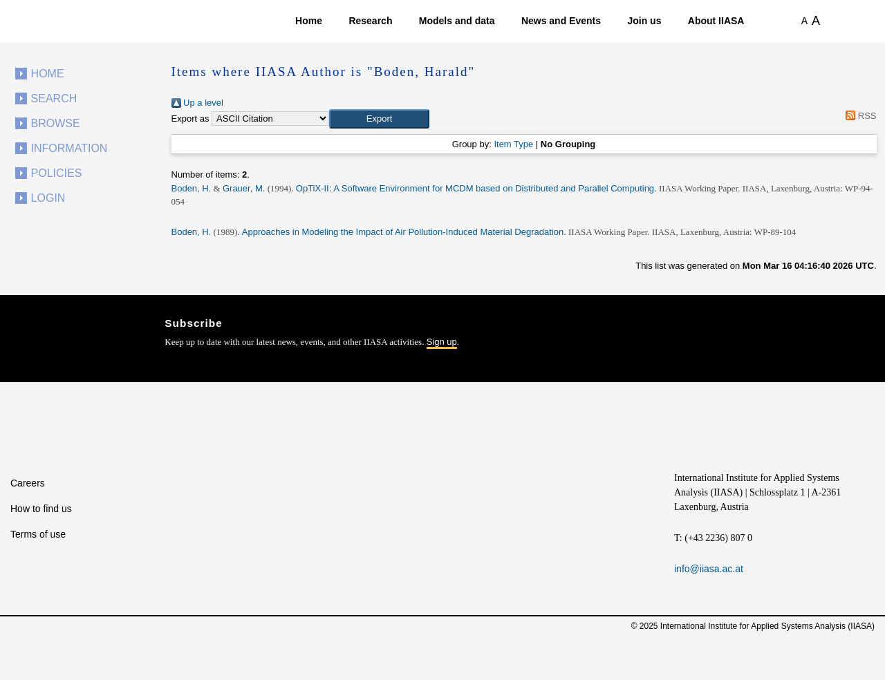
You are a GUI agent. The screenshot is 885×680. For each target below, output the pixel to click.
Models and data (457, 20)
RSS (859, 116)
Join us (644, 20)
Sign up (442, 342)
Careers (27, 483)
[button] (379, 119)
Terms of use (38, 534)
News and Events (561, 20)
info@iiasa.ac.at (708, 568)
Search (54, 98)
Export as (190, 118)
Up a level (197, 102)
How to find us (41, 508)
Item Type (513, 144)
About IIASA (716, 20)
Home (308, 20)
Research (370, 20)
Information (69, 148)
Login (48, 198)
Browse (55, 123)
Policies (56, 173)
